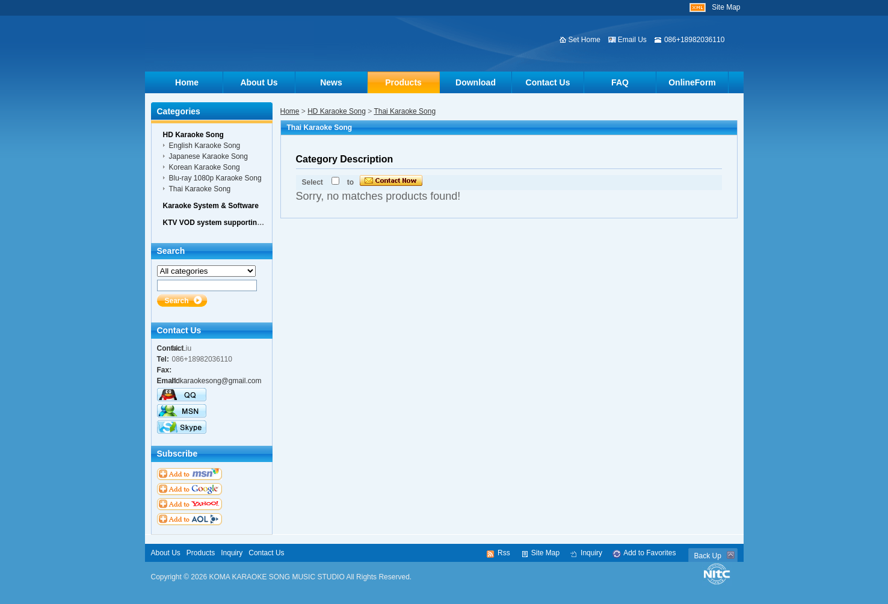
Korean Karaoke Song (204, 167)
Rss (504, 553)
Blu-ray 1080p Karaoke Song (215, 178)
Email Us (632, 39)
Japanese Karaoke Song (208, 156)
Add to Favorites (649, 553)
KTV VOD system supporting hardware (229, 222)
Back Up (707, 556)
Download (475, 82)
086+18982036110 (694, 39)
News (331, 82)
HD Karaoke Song (336, 111)
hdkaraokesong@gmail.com (217, 381)
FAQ (620, 82)
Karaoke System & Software (211, 206)
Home (187, 82)
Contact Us (548, 82)
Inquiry (231, 553)
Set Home (584, 39)
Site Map (726, 7)
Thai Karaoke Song (405, 111)
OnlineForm (692, 82)
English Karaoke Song (205, 145)
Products (403, 82)
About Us (258, 82)
